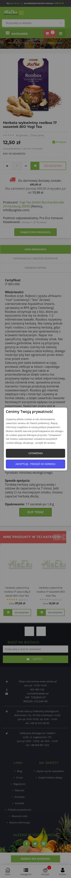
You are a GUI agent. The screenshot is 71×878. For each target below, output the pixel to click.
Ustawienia (35, 453)
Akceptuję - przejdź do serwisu (36, 464)
